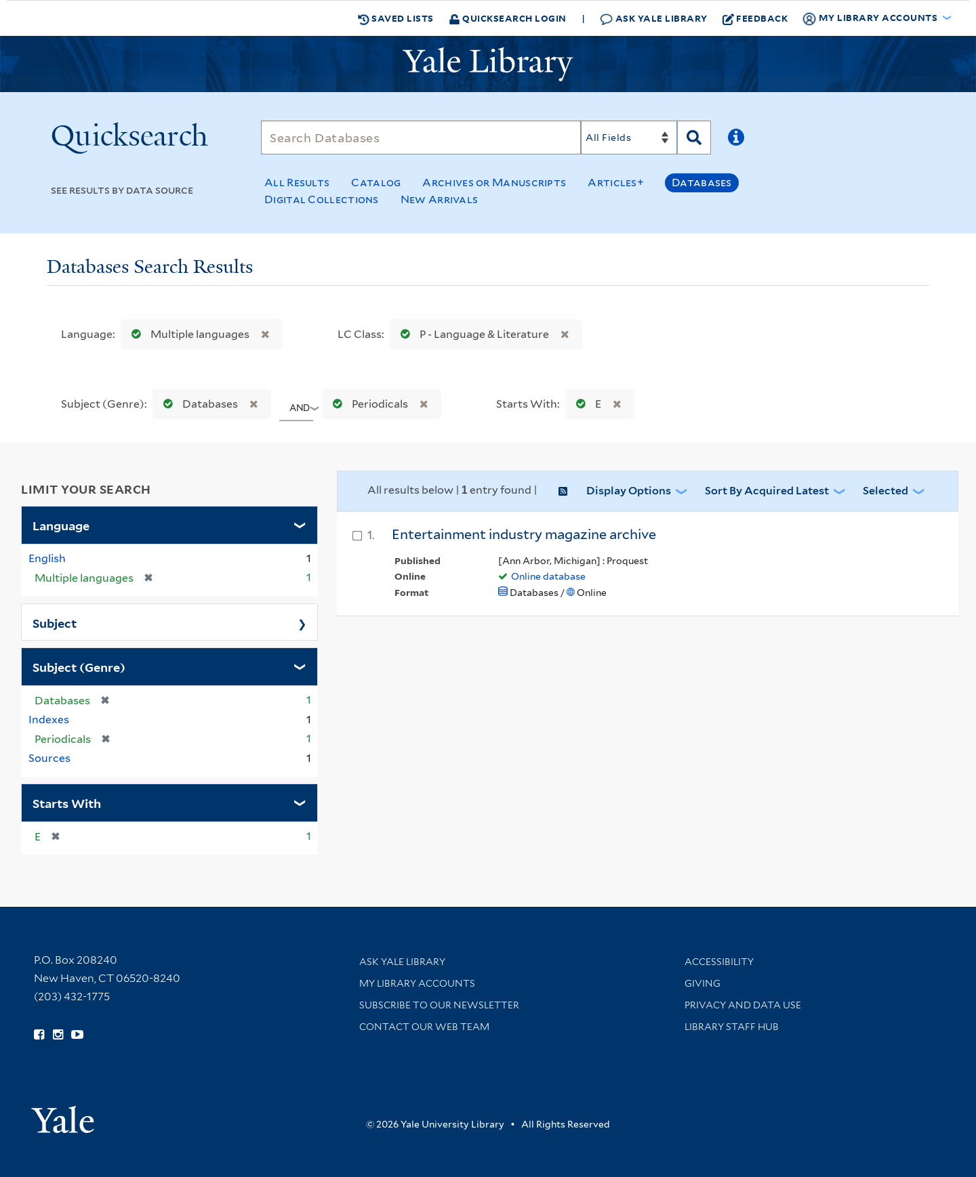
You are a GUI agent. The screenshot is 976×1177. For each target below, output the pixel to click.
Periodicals (367, 404)
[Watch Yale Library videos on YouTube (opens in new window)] (77, 1035)
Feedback (755, 18)
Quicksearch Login (508, 18)
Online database (548, 576)
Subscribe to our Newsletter (439, 1005)
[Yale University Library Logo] (488, 64)
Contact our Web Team (424, 1026)
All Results (296, 182)
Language (61, 525)
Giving (702, 983)
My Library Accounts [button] (870, 18)
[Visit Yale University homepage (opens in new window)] (62, 1115)
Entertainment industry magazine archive (524, 534)
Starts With (67, 802)
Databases (702, 182)
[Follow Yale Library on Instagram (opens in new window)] (58, 1035)
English (47, 558)
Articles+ (616, 182)
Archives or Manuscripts (494, 182)
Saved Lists (396, 18)
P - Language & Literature (471, 334)
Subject (55, 622)
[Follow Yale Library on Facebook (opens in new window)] (39, 1035)
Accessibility (719, 961)
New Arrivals (440, 199)
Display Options (628, 490)
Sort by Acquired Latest (767, 490)
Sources (49, 758)
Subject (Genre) (79, 666)
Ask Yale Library (654, 19)
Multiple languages (187, 334)
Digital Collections (321, 199)
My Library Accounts (417, 983)
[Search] (421, 137)
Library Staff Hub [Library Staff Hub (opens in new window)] (732, 1026)
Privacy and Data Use (743, 1005)
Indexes (48, 719)
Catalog (376, 182)
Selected (885, 490)
